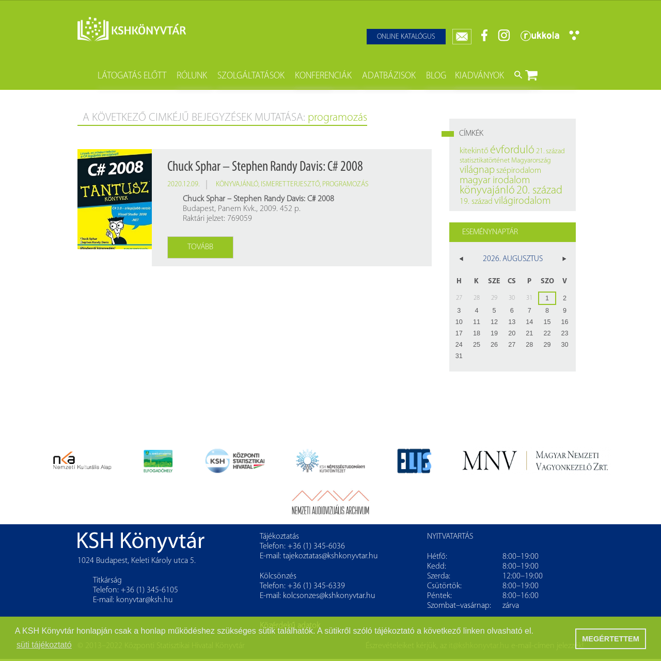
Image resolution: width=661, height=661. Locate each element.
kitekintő (474, 151)
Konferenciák (323, 76)
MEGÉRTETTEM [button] (610, 639)
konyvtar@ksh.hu (144, 600)
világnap (477, 170)
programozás (345, 184)
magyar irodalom (495, 180)
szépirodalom (518, 171)
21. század (550, 151)
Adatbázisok (389, 76)
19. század (476, 202)
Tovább (200, 247)
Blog (436, 76)
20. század (539, 191)
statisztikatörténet (485, 161)
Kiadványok (479, 76)
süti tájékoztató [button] (44, 644)
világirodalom (522, 201)
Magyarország (531, 161)
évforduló (512, 150)
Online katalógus (406, 37)
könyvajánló (237, 184)
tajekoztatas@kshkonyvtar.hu (330, 556)
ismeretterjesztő (290, 184)
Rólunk (192, 76)
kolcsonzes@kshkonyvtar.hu (329, 596)
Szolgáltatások (251, 76)
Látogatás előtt (132, 76)
